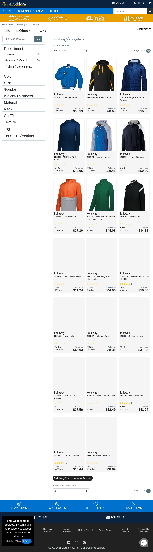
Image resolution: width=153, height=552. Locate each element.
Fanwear (23, 54)
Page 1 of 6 (142, 491)
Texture (10, 122)
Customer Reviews (67, 530)
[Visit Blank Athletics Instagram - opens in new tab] (77, 542)
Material (10, 102)
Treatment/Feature (19, 135)
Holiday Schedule (86, 530)
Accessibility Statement (143, 530)
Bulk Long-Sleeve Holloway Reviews (72, 478)
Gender (10, 89)
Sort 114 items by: (61, 45)
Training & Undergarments (23, 66)
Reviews (38, 11)
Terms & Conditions (124, 530)
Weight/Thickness (18, 96)
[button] (115, 2)
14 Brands (24, 11)
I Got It (26, 541)
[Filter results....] (18, 39)
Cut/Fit (9, 116)
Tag (7, 129)
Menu (6, 11)
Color (8, 76)
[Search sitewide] (130, 11)
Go (38, 38)
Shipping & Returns (48, 530)
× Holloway (59, 39)
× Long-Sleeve (76, 39)
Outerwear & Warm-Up (23, 60)
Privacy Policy (13, 541)
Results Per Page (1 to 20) (65, 485)
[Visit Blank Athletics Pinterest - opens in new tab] (84, 542)
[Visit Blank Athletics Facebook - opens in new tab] (69, 542)
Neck (8, 109)
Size (7, 83)
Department (13, 48)
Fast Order (52, 11)
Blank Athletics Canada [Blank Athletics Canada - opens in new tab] (93, 547)
